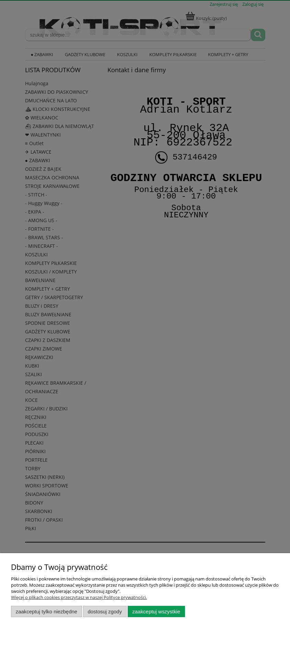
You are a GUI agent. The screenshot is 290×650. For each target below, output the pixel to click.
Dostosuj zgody (105, 611)
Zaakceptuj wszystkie (156, 611)
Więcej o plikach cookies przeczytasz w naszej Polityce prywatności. (79, 597)
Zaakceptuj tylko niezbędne (46, 611)
